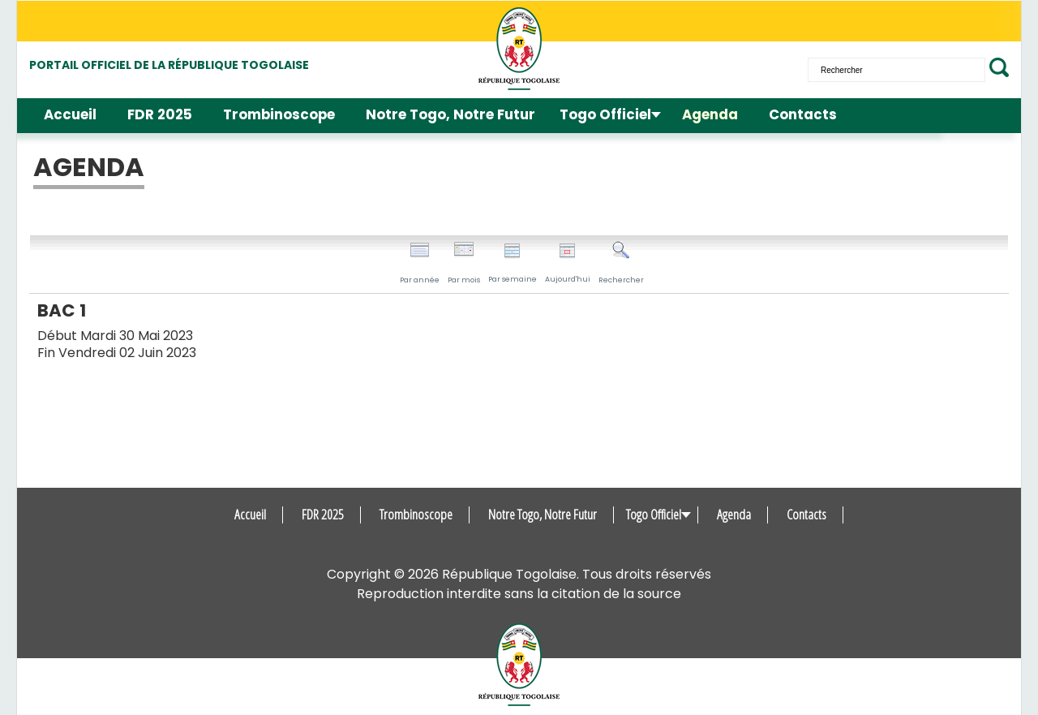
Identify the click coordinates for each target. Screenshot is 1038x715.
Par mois (464, 263)
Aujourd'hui (567, 263)
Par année (420, 263)
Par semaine (512, 263)
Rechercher (621, 263)
